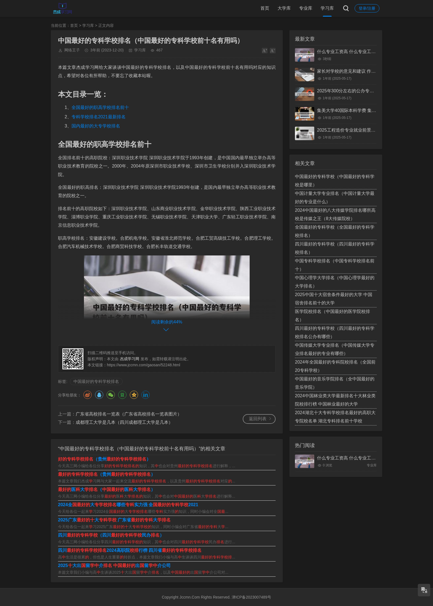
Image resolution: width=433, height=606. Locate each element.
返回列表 (257, 418)
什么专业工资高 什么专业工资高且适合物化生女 (364, 51)
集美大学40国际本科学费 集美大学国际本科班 (362, 110)
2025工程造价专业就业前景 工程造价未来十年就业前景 (371, 130)
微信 (111, 395)
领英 (145, 395)
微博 (87, 395)
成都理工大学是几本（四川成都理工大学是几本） (124, 422)
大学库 (284, 8)
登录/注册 (367, 8)
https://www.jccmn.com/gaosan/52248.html (143, 365)
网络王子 (72, 50)
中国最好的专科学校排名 (96, 381)
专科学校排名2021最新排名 (99, 116)
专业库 (305, 8)
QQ (99, 395)
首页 (264, 8)
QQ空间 (134, 395)
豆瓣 (122, 395)
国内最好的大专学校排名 (96, 126)
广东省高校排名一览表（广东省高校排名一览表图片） (129, 414)
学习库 (327, 8)
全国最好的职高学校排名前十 (100, 107)
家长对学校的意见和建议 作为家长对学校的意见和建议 (370, 71)
